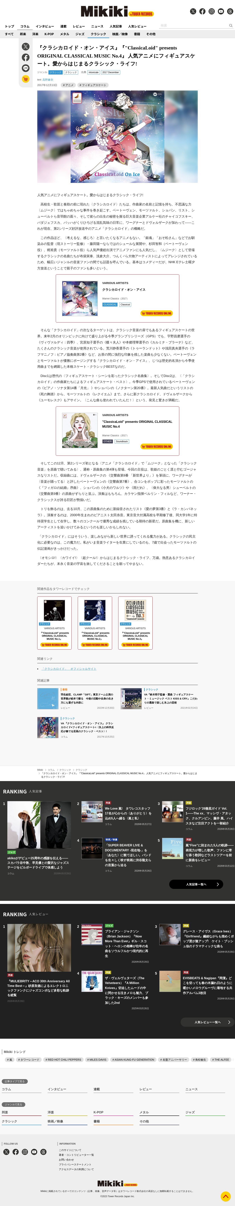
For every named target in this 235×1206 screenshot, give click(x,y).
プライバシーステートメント (75, 1164)
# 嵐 (9, 1059)
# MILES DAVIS (97, 1059)
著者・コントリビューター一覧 (76, 1155)
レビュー (79, 26)
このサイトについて (70, 1150)
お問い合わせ (66, 1159)
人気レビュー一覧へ (208, 1022)
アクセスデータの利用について (76, 1169)
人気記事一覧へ (196, 884)
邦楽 (23, 34)
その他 (151, 34)
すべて (9, 34)
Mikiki (40, 770)
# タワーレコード (29, 1059)
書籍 (137, 34)
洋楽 (35, 34)
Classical (125, 304)
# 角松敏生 (199, 1059)
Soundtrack (122, 441)
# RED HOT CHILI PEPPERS (63, 1059)
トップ (9, 26)
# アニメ (68, 85)
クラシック (98, 34)
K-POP (49, 34)
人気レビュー (137, 26)
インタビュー (45, 26)
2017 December (110, 72)
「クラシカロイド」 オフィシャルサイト (68, 668)
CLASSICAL (110, 304)
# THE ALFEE (220, 1059)
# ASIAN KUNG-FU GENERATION (133, 1059)
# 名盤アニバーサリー (173, 1059)
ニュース (97, 26)
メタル (64, 34)
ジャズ (80, 34)
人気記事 (116, 26)
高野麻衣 (47, 79)
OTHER (108, 441)
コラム (25, 26)
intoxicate (94, 72)
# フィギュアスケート (93, 85)
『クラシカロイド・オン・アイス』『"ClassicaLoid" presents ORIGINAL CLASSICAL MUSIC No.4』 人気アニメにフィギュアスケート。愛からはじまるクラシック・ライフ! (119, 775)
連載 (63, 26)
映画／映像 (120, 34)
